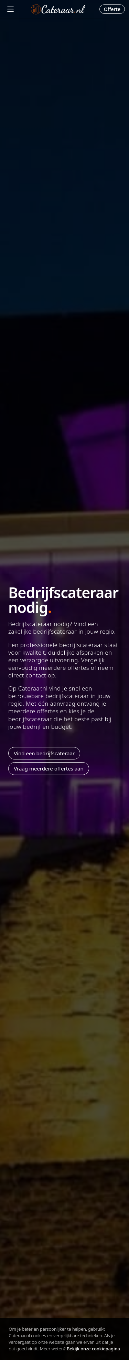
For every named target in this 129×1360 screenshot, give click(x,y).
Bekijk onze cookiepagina (93, 1349)
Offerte (112, 9)
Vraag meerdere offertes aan (49, 768)
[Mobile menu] (10, 9)
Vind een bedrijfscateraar (44, 753)
